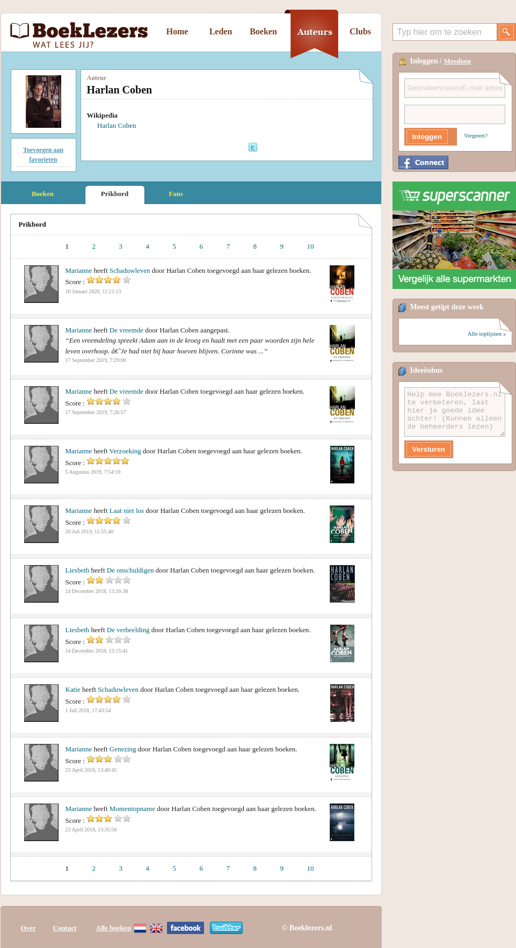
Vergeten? (476, 135)
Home (177, 31)
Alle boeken (113, 928)
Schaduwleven (130, 270)
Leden (220, 31)
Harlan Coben (116, 125)
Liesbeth (78, 570)
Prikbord (114, 194)
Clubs (360, 31)
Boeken (263, 31)
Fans (176, 194)
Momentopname (132, 809)
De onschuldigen (130, 570)
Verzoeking (125, 451)
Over (28, 928)
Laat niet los (127, 510)
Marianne (79, 270)
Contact (65, 928)
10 (310, 246)
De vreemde (126, 330)
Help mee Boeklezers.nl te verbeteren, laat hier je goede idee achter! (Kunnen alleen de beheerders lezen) (454, 412)
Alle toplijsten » (486, 333)
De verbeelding (128, 630)
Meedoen (457, 61)
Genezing (123, 749)
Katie (73, 689)
